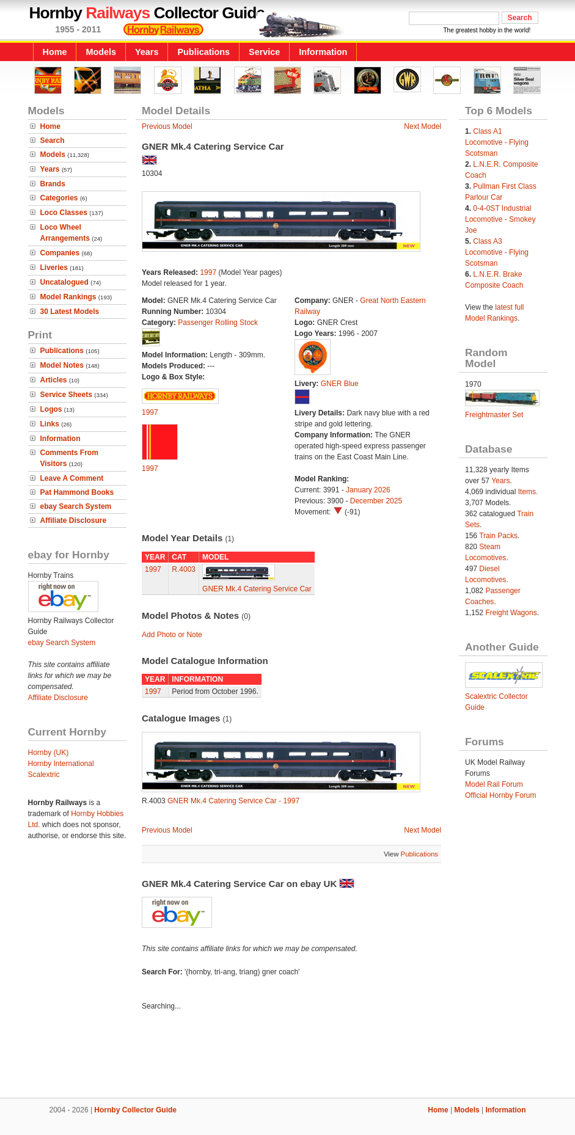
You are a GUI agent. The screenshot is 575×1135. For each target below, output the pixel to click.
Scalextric (44, 774)
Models (101, 52)
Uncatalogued (64, 282)
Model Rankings (68, 297)
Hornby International (61, 763)
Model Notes (62, 365)
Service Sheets (66, 394)
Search (52, 140)
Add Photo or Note (172, 634)
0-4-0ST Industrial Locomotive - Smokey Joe (500, 219)
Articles (53, 380)
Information (323, 52)
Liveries (54, 267)
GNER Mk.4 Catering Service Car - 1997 (233, 801)
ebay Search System (76, 506)
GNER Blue (340, 383)
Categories (59, 198)
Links (49, 424)
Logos (51, 409)
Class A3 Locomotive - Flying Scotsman (497, 252)
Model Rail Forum (494, 784)
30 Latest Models (70, 311)
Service (264, 52)
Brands (52, 184)
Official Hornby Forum (500, 795)
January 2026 (368, 490)
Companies (60, 253)
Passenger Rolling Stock (218, 322)
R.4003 (184, 569)
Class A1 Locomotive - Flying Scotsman (497, 142)
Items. (528, 491)
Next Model (422, 126)
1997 (208, 272)
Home (55, 52)
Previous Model (167, 126)
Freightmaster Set (494, 415)
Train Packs (498, 535)
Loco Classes (63, 212)
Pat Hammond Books (77, 492)
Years (146, 52)
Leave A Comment (72, 478)
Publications (203, 52)
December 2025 (376, 501)
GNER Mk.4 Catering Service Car (257, 589)
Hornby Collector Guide (135, 1110)
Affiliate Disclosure (73, 520)
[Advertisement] (287, 1056)
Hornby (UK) (48, 752)
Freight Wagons (511, 612)
